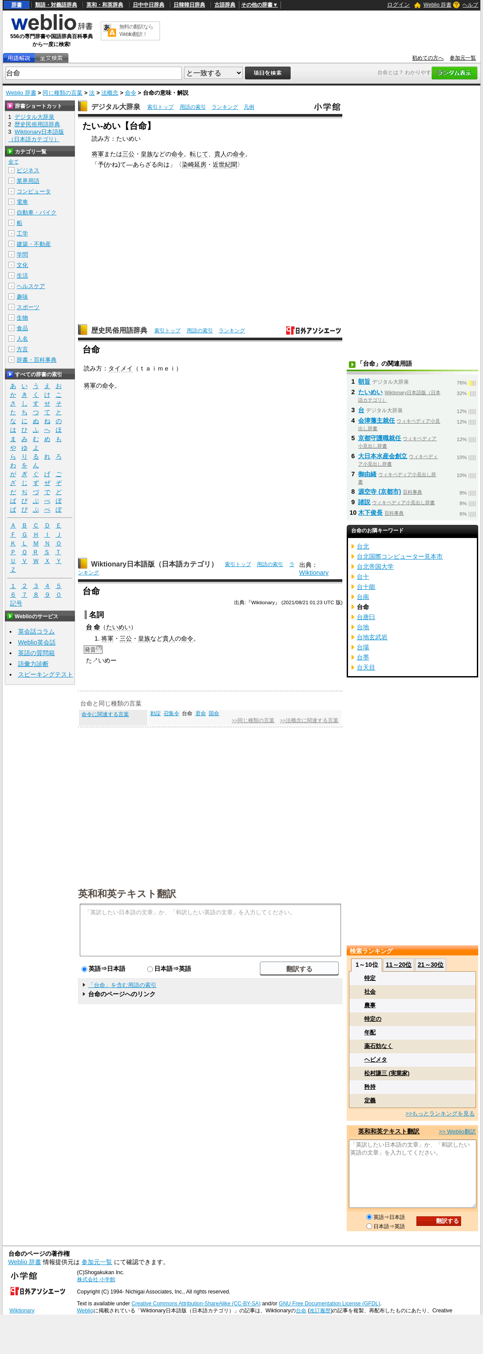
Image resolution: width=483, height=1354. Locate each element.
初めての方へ (428, 58)
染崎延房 (194, 164)
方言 (22, 349)
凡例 (249, 107)
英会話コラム (36, 631)
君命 (200, 713)
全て (13, 161)
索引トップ (160, 107)
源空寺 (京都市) (379, 491)
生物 (22, 317)
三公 (128, 153)
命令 (130, 92)
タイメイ (120, 368)
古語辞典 (224, 5)
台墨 (363, 657)
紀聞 (231, 164)
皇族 (147, 153)
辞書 (16, 5)
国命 (214, 713)
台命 (301, 1311)
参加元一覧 (463, 58)
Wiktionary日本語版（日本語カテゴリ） (154, 564)
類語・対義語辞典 (56, 5)
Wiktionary (314, 572)
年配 (370, 1032)
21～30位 (431, 964)
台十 (363, 576)
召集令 (171, 713)
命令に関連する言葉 (105, 714)
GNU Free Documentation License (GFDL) (329, 1304)
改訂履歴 (319, 1311)
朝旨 (364, 381)
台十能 (366, 586)
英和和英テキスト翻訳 (127, 893)
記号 (16, 603)
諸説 (364, 502)
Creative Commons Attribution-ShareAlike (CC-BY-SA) (196, 1304)
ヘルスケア (31, 286)
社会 (370, 991)
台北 (363, 546)
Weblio (85, 1311)
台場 (363, 647)
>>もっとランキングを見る (440, 1113)
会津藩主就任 (376, 420)
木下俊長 (370, 512)
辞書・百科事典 (37, 359)
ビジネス (28, 170)
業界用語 (28, 181)
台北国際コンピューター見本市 (400, 556)
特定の (372, 1019)
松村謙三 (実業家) (386, 1073)
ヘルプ (470, 5)
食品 (22, 328)
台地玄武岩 (372, 637)
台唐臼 (366, 616)
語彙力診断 (33, 663)
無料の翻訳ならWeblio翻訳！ (136, 30)
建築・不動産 (34, 244)
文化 (22, 265)
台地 (363, 627)
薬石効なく (378, 1046)
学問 (22, 254)
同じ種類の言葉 (62, 92)
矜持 (370, 1086)
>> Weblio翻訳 (457, 1131)
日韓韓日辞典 (189, 5)
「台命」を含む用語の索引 (122, 985)
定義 (370, 1100)
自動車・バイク (37, 212)
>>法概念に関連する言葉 (309, 720)
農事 (370, 1005)
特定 (370, 978)
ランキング (225, 107)
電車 (22, 202)
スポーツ (28, 307)
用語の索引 (193, 107)
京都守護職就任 (379, 438)
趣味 (22, 296)
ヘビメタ (375, 1059)
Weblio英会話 (37, 642)
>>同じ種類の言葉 (253, 720)
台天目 (366, 667)
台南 (363, 596)
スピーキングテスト (45, 674)
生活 (22, 275)
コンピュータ (34, 191)
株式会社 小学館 (96, 1279)
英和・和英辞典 (104, 5)
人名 (22, 338)
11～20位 (399, 964)
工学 (22, 233)
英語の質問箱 (36, 652)
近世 (219, 164)
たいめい (118, 627)
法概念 (109, 92)
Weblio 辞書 (437, 5)
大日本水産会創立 (382, 456)
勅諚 (155, 713)
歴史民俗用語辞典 (119, 330)
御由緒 (367, 473)
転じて (199, 153)
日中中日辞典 (148, 5)
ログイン (398, 4)
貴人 (220, 153)
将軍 (98, 153)
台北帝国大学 (375, 566)
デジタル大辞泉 (115, 106)
